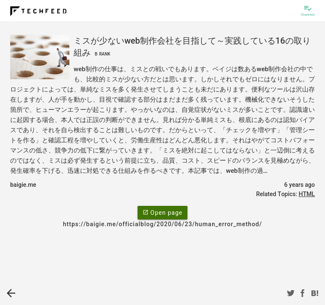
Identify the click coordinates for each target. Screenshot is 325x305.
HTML (307, 194)
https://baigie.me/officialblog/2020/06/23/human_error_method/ (162, 224)
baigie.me (23, 184)
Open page (162, 212)
